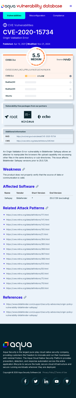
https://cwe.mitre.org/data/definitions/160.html (27, 229)
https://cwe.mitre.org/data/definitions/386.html (27, 249)
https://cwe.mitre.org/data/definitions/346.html (35, 141)
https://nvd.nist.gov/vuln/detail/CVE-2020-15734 (36, 136)
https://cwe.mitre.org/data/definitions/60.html (27, 273)
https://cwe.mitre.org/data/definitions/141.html (27, 219)
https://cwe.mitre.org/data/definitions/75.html (27, 278)
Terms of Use (61, 372)
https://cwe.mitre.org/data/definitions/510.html (27, 263)
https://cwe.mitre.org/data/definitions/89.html (27, 288)
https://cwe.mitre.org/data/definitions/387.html (27, 254)
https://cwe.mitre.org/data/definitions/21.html (27, 234)
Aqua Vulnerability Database (31, 7)
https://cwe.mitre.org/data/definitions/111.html (27, 215)
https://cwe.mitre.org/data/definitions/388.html (28, 259)
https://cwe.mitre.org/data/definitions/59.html (27, 268)
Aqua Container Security (17, 346)
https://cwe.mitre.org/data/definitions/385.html (27, 244)
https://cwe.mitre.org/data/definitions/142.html (27, 224)
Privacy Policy (48, 372)
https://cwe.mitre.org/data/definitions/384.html (28, 239)
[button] (71, 6)
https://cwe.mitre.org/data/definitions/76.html (27, 283)
